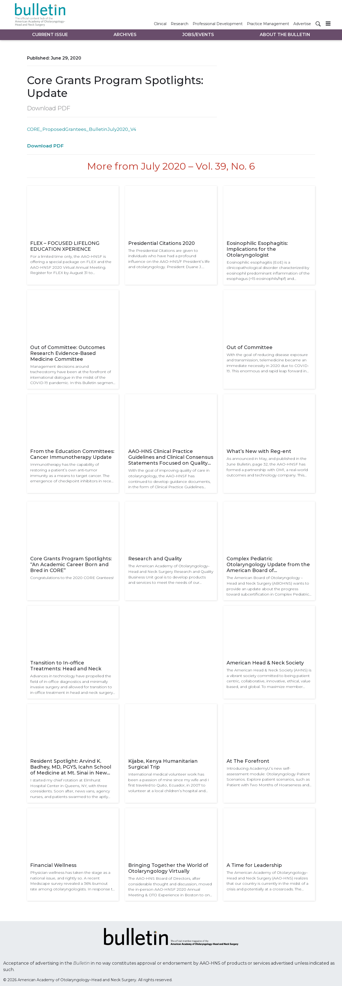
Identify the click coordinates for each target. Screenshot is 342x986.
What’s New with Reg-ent (259, 451)
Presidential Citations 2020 (161, 243)
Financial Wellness (53, 865)
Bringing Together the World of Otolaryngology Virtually (168, 868)
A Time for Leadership (254, 865)
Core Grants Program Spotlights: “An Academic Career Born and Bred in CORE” (71, 564)
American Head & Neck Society (265, 663)
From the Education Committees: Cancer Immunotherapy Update (72, 454)
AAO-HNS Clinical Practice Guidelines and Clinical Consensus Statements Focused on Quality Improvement (170, 457)
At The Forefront (248, 761)
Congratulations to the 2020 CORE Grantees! (72, 577)
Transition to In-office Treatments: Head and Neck (65, 666)
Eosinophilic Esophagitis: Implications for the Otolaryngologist (257, 249)
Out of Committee (250, 347)
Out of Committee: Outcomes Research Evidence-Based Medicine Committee (67, 353)
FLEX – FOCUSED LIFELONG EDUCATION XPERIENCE (64, 246)
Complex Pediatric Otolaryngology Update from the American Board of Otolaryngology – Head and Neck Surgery (268, 564)
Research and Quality (155, 559)
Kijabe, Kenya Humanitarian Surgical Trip (163, 764)
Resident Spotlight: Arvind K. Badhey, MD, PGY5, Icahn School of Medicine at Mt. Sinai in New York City (70, 767)
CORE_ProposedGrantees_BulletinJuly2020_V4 (81, 129)
